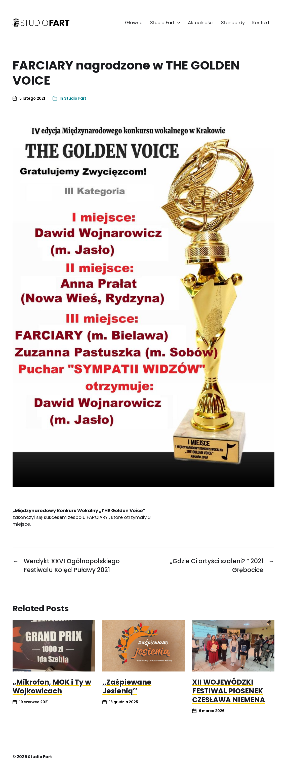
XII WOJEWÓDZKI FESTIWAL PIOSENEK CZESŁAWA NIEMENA (228, 691)
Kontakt (260, 22)
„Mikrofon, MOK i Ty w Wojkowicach (52, 686)
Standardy (233, 22)
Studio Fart (162, 22)
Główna (134, 22)
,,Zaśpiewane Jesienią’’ (126, 686)
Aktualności (201, 22)
